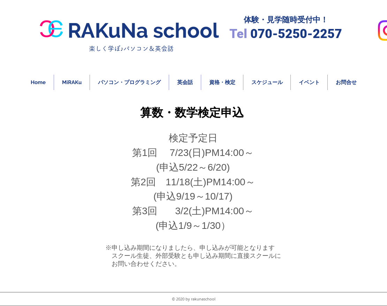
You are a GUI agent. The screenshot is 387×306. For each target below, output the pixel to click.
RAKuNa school (143, 30)
